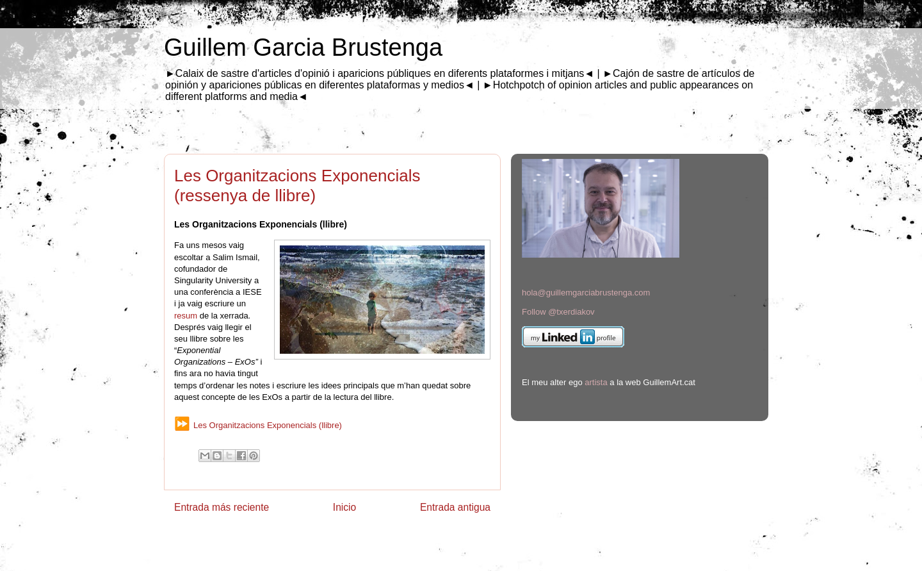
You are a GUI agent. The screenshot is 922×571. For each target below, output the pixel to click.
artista (596, 382)
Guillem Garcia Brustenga (303, 47)
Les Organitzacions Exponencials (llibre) (267, 425)
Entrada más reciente (221, 507)
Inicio (344, 507)
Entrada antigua (455, 507)
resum (187, 315)
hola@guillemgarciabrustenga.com (586, 292)
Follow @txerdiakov (558, 312)
